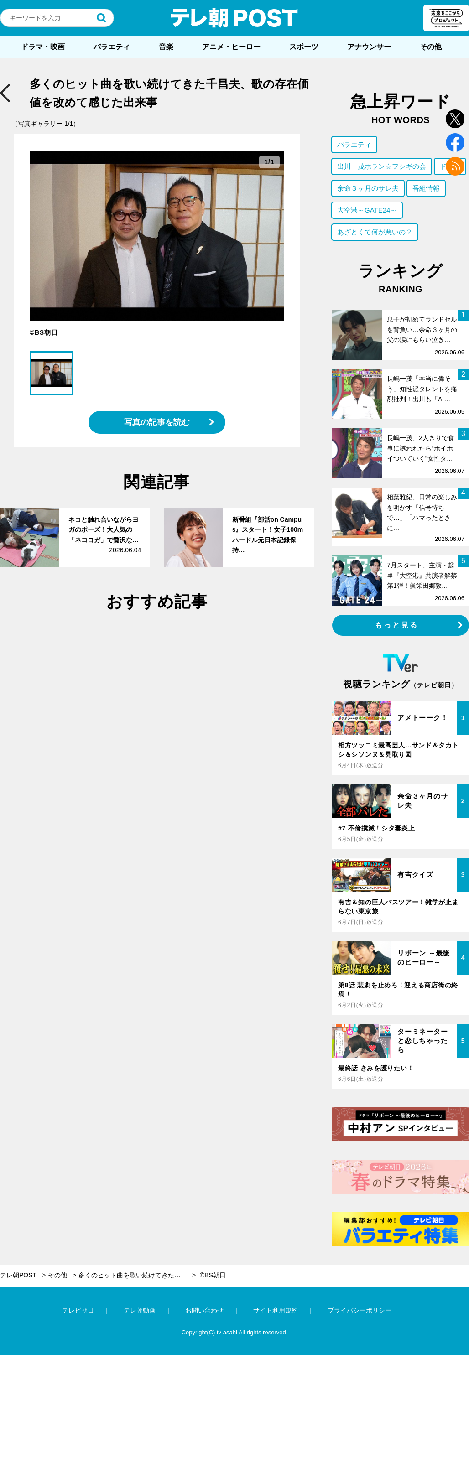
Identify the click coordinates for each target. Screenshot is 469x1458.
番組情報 (426, 188)
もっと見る (397, 625)
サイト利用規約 (275, 1310)
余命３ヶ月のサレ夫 (368, 188)
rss (455, 166)
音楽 (166, 47)
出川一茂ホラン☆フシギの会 (381, 166)
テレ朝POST (234, 18)
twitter (455, 118)
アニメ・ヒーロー (231, 47)
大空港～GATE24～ (367, 210)
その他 (431, 47)
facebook (455, 142)
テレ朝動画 (140, 1310)
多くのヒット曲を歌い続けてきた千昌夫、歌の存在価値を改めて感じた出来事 (137, 1275)
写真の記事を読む (157, 422)
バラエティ (112, 47)
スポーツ (303, 47)
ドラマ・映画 (43, 47)
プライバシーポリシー (359, 1310)
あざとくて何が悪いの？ (374, 232)
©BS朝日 (213, 1275)
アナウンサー (369, 47)
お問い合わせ (204, 1310)
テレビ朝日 (78, 1310)
